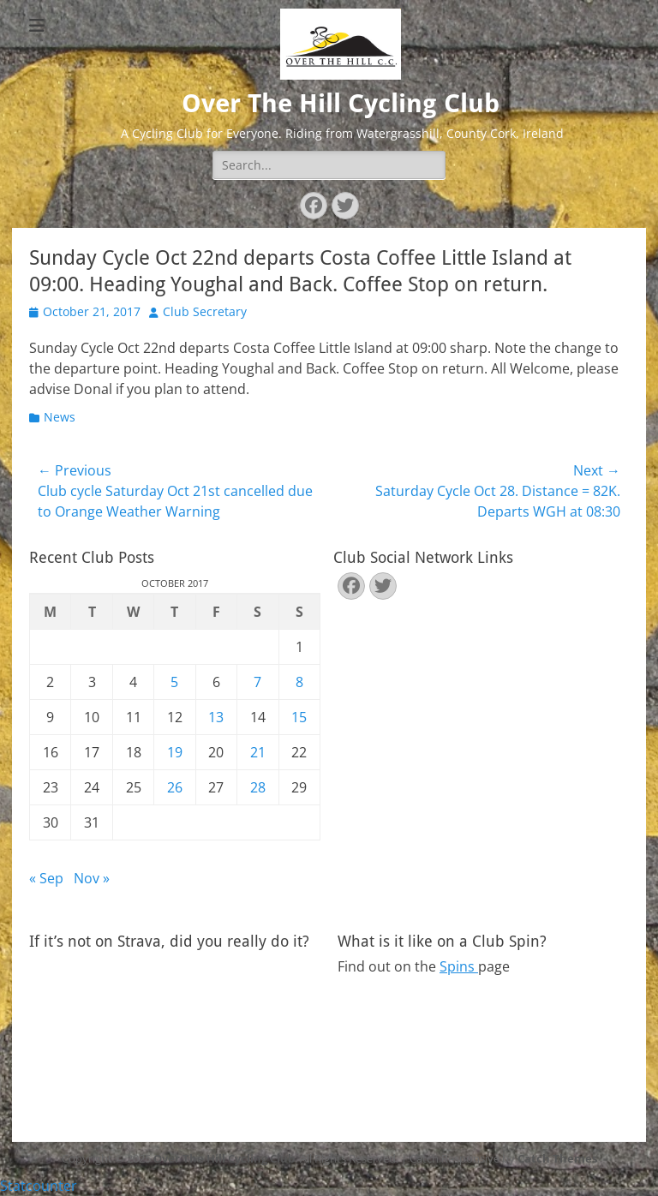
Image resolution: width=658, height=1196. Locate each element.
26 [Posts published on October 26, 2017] (174, 787)
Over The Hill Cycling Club (340, 103)
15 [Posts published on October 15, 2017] (299, 717)
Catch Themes (557, 1158)
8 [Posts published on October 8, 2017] (299, 682)
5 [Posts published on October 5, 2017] (174, 682)
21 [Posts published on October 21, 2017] (258, 752)
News (59, 417)
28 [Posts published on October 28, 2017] (258, 787)
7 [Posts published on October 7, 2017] (257, 682)
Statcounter (38, 1185)
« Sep (46, 878)
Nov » (92, 878)
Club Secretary (205, 311)
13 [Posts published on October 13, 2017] (216, 717)
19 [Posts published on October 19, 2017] (174, 752)
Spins (459, 966)
